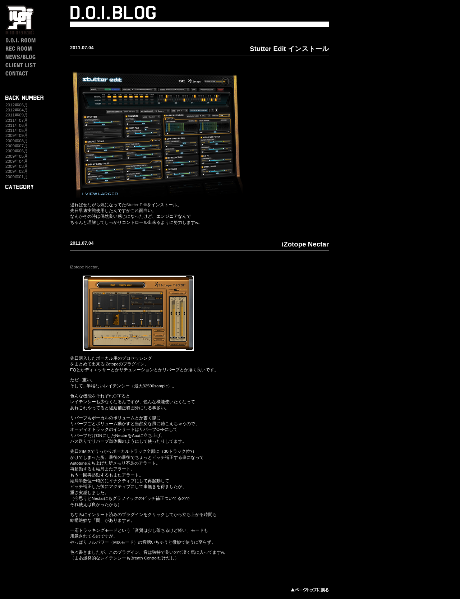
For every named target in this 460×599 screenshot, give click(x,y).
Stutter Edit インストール (289, 48)
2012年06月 (16, 104)
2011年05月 (16, 130)
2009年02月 (16, 171)
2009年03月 (16, 166)
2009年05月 (16, 156)
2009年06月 (16, 150)
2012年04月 (16, 109)
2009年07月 (16, 145)
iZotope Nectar (305, 244)
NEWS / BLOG (28, 57)
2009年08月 (16, 140)
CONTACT (28, 73)
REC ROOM (28, 48)
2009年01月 (16, 176)
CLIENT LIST (28, 65)
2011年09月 (16, 114)
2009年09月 (16, 135)
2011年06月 (16, 125)
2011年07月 (16, 120)
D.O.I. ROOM (28, 40)
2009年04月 (16, 161)
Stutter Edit (136, 204)
